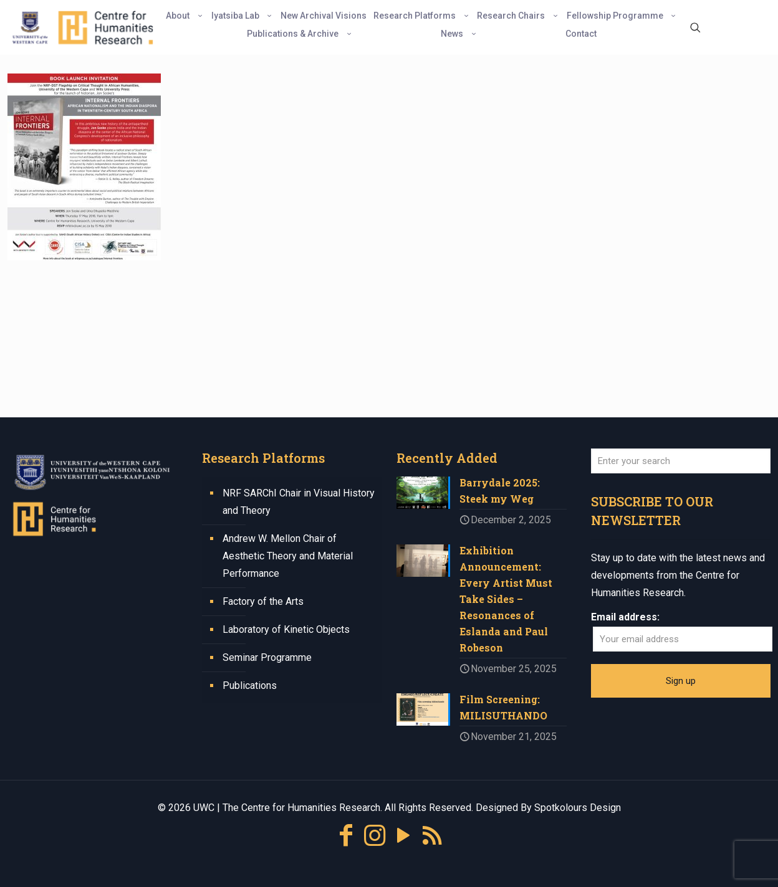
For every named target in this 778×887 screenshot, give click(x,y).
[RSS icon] (432, 835)
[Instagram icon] (374, 835)
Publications (250, 685)
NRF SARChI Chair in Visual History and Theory (299, 501)
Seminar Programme (267, 657)
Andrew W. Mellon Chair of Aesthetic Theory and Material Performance (288, 556)
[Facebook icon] (346, 835)
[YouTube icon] (403, 835)
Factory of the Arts (263, 601)
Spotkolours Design (577, 807)
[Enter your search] (681, 460)
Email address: (625, 617)
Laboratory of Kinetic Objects (286, 629)
